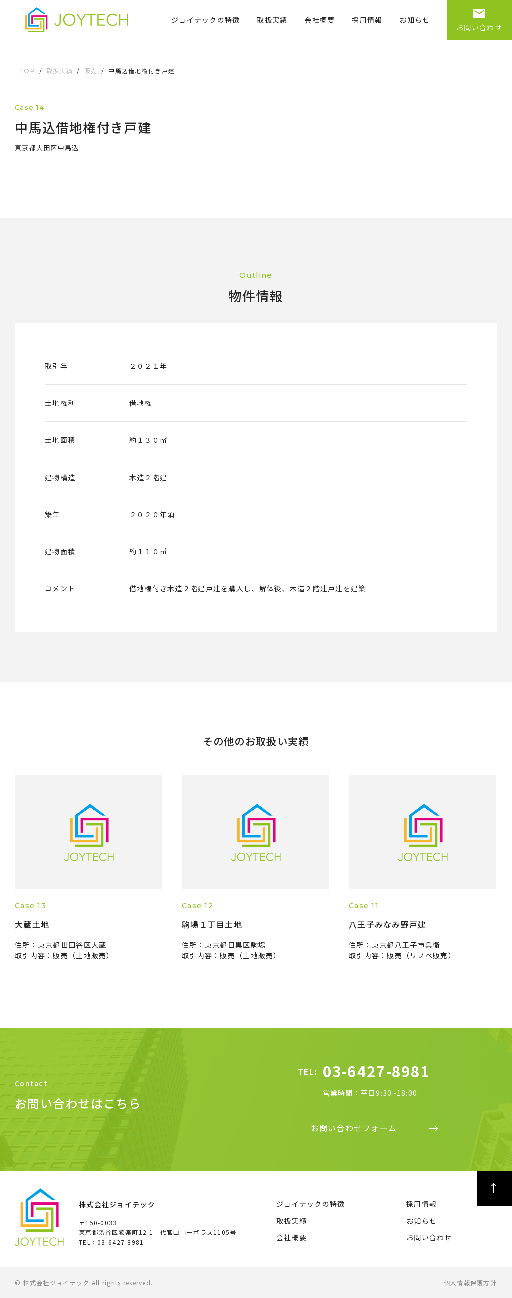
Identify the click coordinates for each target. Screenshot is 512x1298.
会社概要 (319, 20)
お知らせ (415, 20)
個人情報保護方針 (470, 1282)
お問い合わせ (479, 16)
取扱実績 (272, 20)
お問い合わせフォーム (354, 1128)
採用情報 (367, 20)
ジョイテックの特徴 (206, 20)
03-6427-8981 (376, 1071)
